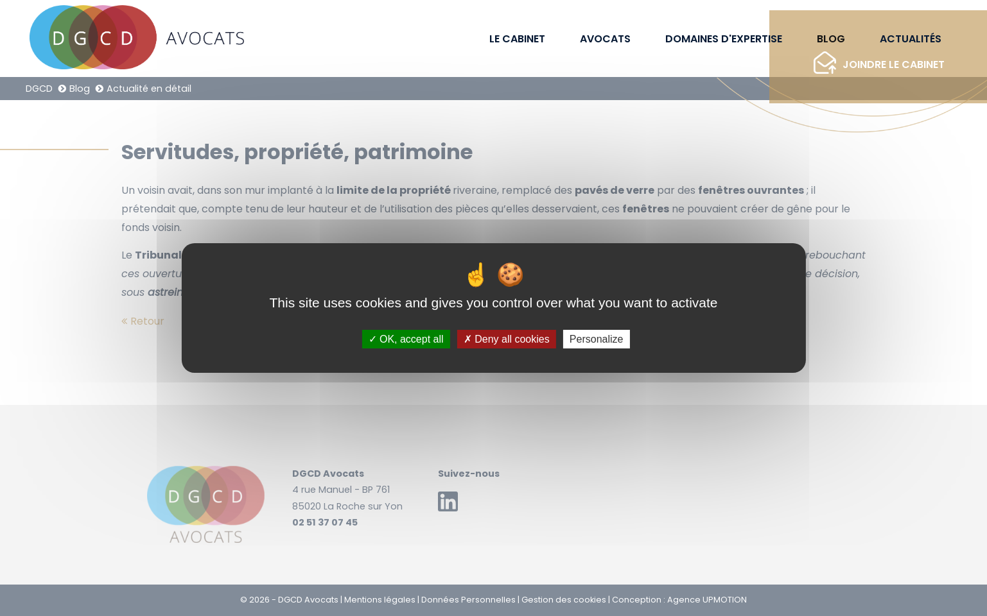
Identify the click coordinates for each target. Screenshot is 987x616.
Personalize (597, 339)
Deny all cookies (507, 339)
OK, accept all (406, 339)
